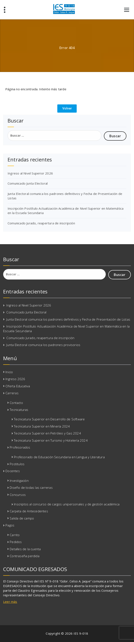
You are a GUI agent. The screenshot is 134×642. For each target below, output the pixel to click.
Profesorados (20, 447)
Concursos (18, 495)
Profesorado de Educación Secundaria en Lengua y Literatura (59, 457)
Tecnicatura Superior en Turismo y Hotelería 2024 (51, 440)
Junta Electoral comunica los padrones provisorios (43, 345)
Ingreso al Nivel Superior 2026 (30, 173)
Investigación (19, 480)
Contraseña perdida (24, 556)
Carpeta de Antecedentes (29, 511)
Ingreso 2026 (15, 379)
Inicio (9, 372)
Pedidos (16, 542)
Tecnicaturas (19, 410)
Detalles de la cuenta (25, 549)
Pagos (9, 525)
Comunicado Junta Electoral (28, 183)
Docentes (12, 471)
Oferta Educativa (17, 386)
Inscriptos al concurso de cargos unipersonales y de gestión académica (66, 504)
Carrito (15, 535)
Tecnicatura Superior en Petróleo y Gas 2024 (47, 433)
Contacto (16, 403)
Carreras (12, 393)
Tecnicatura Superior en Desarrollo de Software (49, 419)
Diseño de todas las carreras (31, 487)
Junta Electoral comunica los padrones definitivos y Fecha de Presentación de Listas (68, 319)
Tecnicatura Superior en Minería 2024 (42, 426)
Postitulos (17, 464)
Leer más (10, 601)
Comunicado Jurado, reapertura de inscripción (41, 223)
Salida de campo (22, 518)
